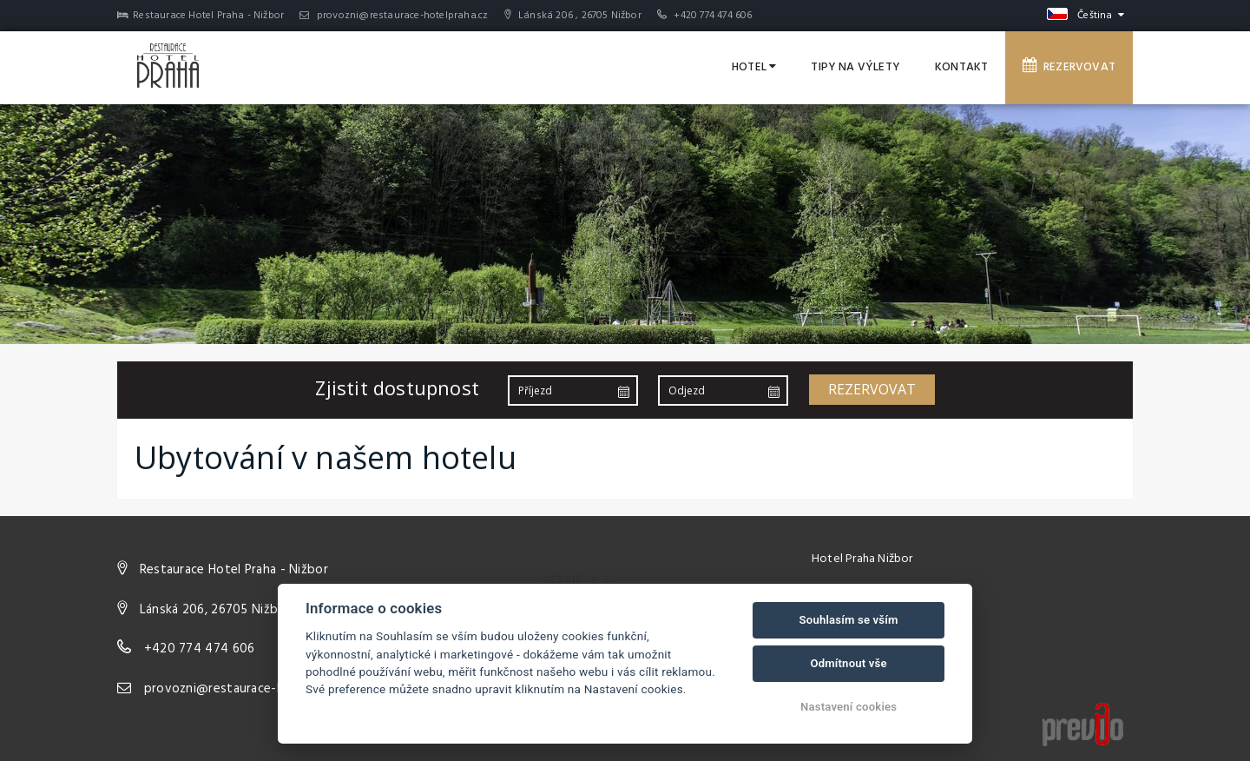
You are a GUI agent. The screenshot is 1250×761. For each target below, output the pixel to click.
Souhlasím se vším (848, 619)
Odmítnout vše (848, 663)
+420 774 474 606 (713, 15)
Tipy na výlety (855, 67)
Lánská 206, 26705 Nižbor (215, 609)
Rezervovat (1069, 66)
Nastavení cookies (848, 706)
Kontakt (961, 67)
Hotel (754, 67)
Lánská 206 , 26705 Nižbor (572, 15)
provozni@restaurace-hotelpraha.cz (393, 15)
